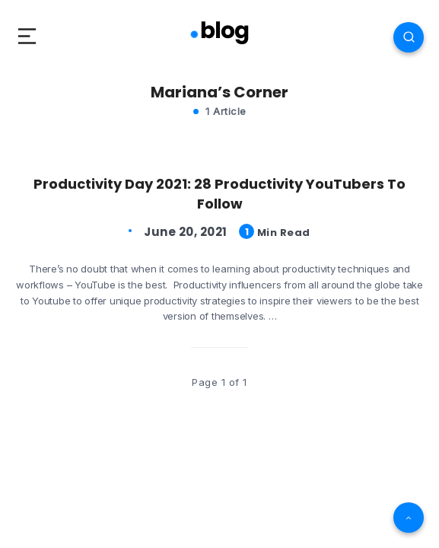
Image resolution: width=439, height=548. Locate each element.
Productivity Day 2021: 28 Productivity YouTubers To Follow (219, 193)
